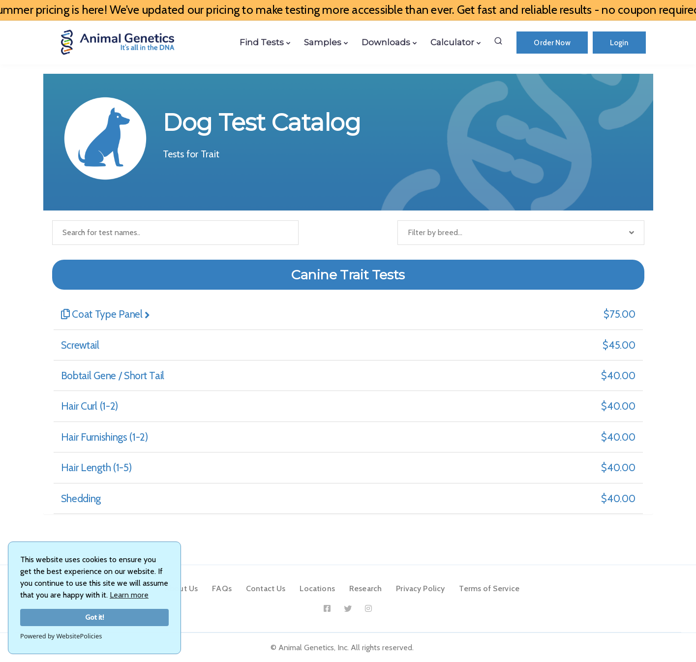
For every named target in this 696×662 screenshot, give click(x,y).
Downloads (386, 42)
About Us (181, 588)
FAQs (222, 588)
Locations (317, 588)
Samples (322, 42)
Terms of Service (489, 588)
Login (619, 42)
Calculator (452, 42)
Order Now (552, 42)
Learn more (129, 595)
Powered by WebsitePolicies (61, 636)
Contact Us (266, 588)
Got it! (94, 617)
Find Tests (262, 42)
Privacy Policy (420, 588)
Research (365, 588)
